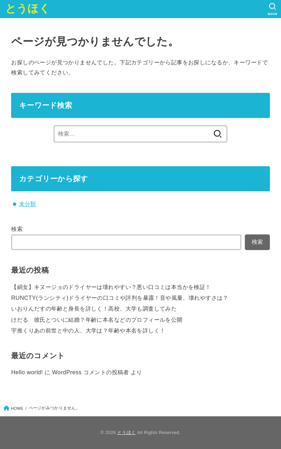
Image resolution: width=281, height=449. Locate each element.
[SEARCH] (272, 9)
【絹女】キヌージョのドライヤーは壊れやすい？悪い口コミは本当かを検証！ (111, 287)
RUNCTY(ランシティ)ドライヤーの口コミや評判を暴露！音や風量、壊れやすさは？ (119, 298)
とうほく (27, 8)
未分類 (27, 204)
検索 (17, 229)
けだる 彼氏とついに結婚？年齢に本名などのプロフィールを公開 (96, 319)
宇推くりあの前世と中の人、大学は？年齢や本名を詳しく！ (88, 330)
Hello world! (27, 372)
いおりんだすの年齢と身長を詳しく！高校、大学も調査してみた (94, 308)
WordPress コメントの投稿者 (90, 372)
